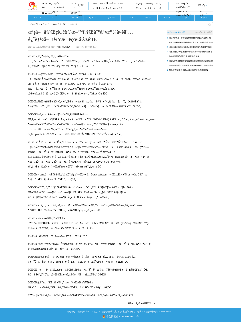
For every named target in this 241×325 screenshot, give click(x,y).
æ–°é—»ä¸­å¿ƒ (47, 5)
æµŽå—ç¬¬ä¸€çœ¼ (59, 5)
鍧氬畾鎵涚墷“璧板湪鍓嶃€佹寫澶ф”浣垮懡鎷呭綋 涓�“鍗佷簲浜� (191, 52)
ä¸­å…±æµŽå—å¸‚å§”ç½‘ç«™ (184, 5)
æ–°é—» (37, 17)
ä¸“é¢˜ (81, 5)
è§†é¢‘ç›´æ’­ (47, 13)
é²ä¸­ (158, 3)
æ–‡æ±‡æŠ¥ (64, 47)
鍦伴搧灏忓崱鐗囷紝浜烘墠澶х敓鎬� (184, 56)
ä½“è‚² (148, 17)
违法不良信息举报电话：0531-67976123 (155, 311)
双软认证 (95, 311)
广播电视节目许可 (126, 311)
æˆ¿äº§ (139, 3)
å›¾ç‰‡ (112, 8)
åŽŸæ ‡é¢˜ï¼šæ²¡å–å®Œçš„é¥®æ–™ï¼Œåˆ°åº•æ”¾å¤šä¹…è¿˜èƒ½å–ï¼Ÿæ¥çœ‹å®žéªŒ (80, 295)
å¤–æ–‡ (201, 13)
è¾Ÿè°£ (112, 3)
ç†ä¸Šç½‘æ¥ (100, 8)
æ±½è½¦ (149, 3)
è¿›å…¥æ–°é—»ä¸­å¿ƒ (203, 32)
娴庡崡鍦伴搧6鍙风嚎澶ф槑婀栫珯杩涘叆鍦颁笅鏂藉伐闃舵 (190, 47)
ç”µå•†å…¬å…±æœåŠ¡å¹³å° (183, 13)
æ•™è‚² (120, 8)
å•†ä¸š (148, 8)
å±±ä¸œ (79, 13)
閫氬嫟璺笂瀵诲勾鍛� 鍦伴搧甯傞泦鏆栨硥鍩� (189, 70)
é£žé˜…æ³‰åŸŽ (100, 3)
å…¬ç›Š (157, 8)
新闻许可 (71, 311)
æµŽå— (56, 17)
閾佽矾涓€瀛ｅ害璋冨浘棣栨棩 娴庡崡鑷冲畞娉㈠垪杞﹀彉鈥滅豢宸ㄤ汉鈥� (190, 38)
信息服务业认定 (109, 311)
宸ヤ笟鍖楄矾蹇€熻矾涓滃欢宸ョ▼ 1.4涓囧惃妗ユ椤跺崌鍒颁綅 (191, 43)
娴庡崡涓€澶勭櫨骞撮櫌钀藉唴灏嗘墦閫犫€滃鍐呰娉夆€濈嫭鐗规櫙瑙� (191, 61)
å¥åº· (120, 3)
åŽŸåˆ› (74, 13)
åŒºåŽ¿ (201, 5)
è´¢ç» (139, 8)
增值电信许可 (83, 311)
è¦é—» (74, 5)
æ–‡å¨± (130, 17)
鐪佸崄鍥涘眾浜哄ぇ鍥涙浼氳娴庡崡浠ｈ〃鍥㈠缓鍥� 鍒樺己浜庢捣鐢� (191, 66)
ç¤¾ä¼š (111, 17)
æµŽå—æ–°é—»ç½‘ (59, 13)
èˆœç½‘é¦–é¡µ (36, 24)
